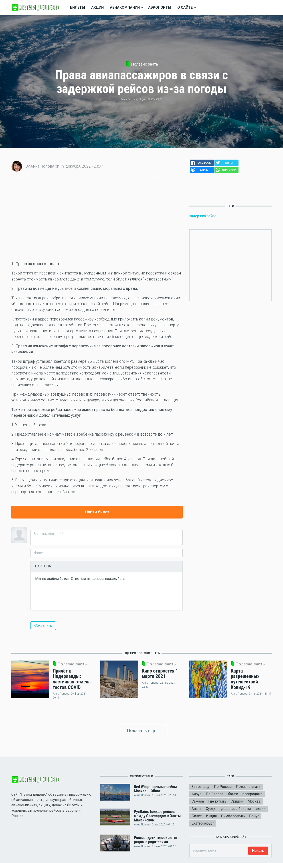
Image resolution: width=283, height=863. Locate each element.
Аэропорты (159, 7)
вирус (196, 794)
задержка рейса (202, 216)
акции (260, 809)
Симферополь (233, 816)
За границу (201, 787)
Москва (254, 801)
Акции (97, 7)
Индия (211, 816)
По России (223, 787)
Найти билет (97, 512)
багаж (233, 794)
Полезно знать (144, 64)
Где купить (217, 801)
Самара (198, 801)
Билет (197, 816)
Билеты (77, 7)
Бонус (254, 816)
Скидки (237, 801)
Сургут (211, 809)
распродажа (253, 794)
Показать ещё (141, 730)
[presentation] (69, 597)
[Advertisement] (97, 219)
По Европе (215, 794)
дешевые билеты (236, 809)
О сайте (185, 7)
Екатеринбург (203, 823)
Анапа (196, 809)
